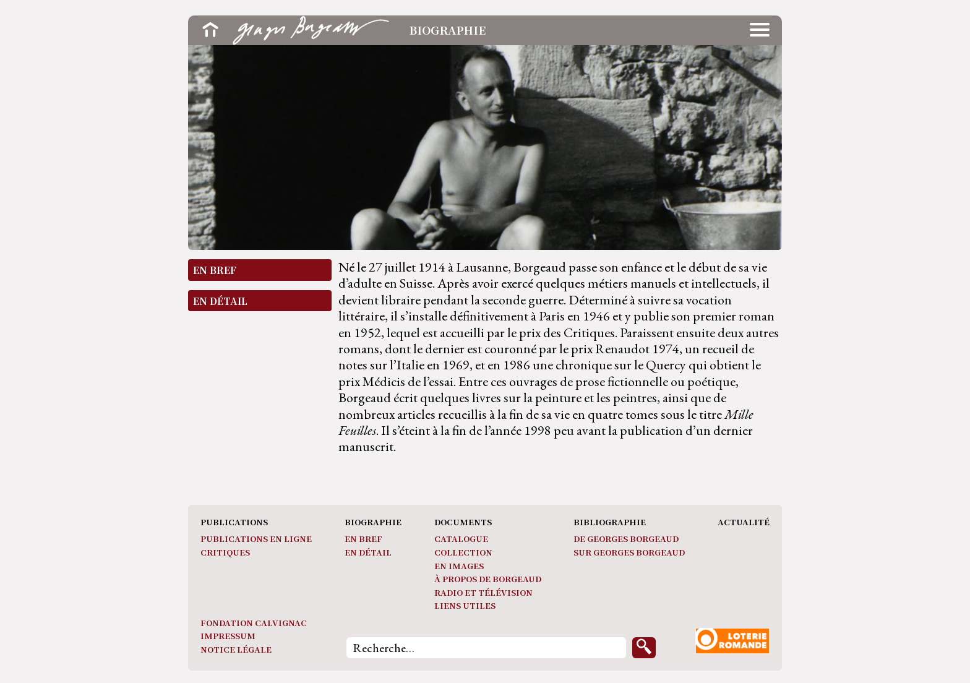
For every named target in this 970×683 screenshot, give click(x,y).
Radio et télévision (483, 592)
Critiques (225, 552)
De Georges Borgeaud (626, 538)
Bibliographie (609, 522)
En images (459, 566)
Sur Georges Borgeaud (629, 552)
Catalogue (461, 538)
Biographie (373, 522)
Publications (234, 522)
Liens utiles (465, 605)
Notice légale (236, 649)
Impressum (227, 636)
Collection (463, 552)
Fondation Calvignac (253, 623)
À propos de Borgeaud (487, 579)
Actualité (744, 522)
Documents (463, 522)
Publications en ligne (256, 538)
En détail (220, 300)
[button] (760, 30)
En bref (214, 270)
